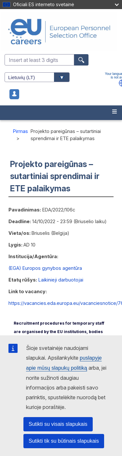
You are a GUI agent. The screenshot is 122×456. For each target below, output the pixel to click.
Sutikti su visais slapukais (58, 424)
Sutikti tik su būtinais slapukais (64, 441)
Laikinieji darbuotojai (60, 279)
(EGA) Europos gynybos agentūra (45, 268)
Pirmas (20, 131)
